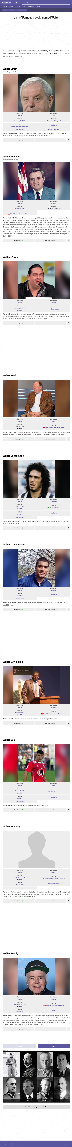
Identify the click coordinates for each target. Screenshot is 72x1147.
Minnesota (28, 214)
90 (21, 715)
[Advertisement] (36, 33)
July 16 (18, 426)
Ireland (52, 309)
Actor (53, 1010)
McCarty (53, 872)
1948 (23, 121)
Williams (53, 707)
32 (21, 793)
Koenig (53, 999)
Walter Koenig (10, 953)
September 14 (18, 1004)
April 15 (18, 506)
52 (21, 879)
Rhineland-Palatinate (57, 427)
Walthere (61, 54)
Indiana (62, 878)
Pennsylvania (62, 714)
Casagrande (53, 501)
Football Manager (53, 129)
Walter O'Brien (10, 257)
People (5, 6)
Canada (15, 54)
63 (21, 509)
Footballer (54, 125)
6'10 (22, 885)
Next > (54, 1046)
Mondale (53, 203)
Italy (67, 51)
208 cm (18, 885)
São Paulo (57, 508)
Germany (44, 51)
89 (21, 1006)
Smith (53, 115)
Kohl (53, 421)
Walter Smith (10, 68)
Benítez (53, 590)
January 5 (18, 208)
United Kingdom (18, 126)
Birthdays (17, 6)
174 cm (18, 798)
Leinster (56, 309)
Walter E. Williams (13, 661)
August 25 (18, 791)
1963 (22, 426)
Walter (20, 115)
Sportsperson (20, 129)
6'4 (22, 595)
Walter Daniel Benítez (14, 544)
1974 (23, 877)
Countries (31, 6)
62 (21, 428)
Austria (62, 51)
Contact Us (65, 1144)
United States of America (17, 214)
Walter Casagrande (13, 455)
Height (38, 6)
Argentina (56, 51)
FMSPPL (6, 2)
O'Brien (53, 302)
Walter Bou (9, 739)
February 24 (18, 121)
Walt (33, 54)
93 (59, 208)
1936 (22, 713)
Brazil (51, 508)
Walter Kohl (9, 375)
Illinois (62, 1005)
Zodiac (24, 6)
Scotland (25, 126)
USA (50, 51)
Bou (53, 785)
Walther (54, 54)
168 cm (18, 1011)
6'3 (22, 514)
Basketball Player (53, 884)
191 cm (18, 514)
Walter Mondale (11, 156)
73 (60, 121)
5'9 (22, 798)
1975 (23, 308)
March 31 (18, 713)
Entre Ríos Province (53, 792)
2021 (54, 121)
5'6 (22, 1011)
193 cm (18, 595)
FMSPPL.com (18, 1144)
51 (21, 310)
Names (11, 6)
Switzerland (7, 54)
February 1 (18, 877)
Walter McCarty (11, 826)
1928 (22, 208)
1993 (23, 791)
